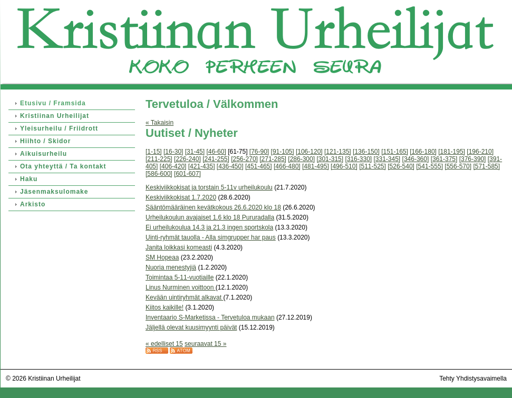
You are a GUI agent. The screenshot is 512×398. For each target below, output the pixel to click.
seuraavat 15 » (205, 343)
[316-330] (358, 159)
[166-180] (423, 151)
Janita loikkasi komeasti (179, 247)
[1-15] (154, 151)
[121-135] (337, 151)
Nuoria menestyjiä (171, 267)
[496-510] (344, 166)
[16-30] (173, 151)
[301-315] (329, 159)
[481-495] (315, 166)
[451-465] (258, 166)
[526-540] (401, 166)
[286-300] (301, 159)
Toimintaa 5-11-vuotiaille (180, 277)
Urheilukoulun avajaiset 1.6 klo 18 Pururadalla (210, 217)
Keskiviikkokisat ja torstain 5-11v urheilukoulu (209, 187)
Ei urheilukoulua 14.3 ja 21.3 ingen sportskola (209, 227)
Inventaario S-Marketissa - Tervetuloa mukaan (210, 317)
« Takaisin (159, 122)
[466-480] (287, 166)
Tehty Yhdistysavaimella (473, 378)
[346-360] (415, 159)
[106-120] (309, 151)
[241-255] (215, 159)
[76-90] (259, 151)
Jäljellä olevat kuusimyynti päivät (191, 327)
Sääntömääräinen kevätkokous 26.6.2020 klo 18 (213, 207)
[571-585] (486, 166)
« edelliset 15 (164, 343)
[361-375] (444, 159)
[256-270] (244, 159)
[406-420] (173, 166)
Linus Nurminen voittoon (181, 287)
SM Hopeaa (162, 257)
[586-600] (159, 173)
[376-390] (472, 159)
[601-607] (187, 173)
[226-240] (187, 159)
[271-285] (272, 159)
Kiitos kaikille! (164, 307)
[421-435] (201, 166)
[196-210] (480, 151)
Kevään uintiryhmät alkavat (184, 297)
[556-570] (458, 166)
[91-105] (282, 151)
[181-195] (451, 151)
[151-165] (394, 151)
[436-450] (230, 166)
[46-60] (216, 151)
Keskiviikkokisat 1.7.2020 (181, 197)
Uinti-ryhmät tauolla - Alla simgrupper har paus (211, 237)
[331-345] (387, 159)
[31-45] (195, 151)
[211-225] (159, 159)
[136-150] (366, 151)
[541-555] (429, 166)
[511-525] (372, 166)
